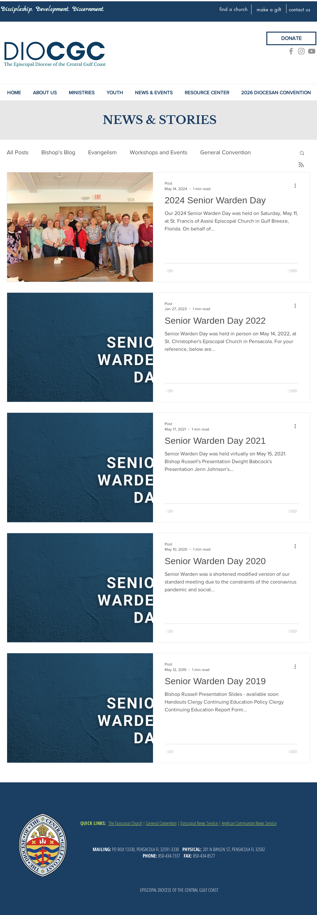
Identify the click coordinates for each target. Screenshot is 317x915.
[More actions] (297, 185)
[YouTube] (311, 51)
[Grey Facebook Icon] (291, 51)
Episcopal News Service (199, 823)
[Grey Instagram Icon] (301, 51)
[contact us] (299, 9)
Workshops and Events (158, 152)
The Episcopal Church (125, 823)
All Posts (17, 152)
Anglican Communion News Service (249, 823)
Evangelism (102, 152)
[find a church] (233, 9)
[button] (154, 92)
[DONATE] (291, 38)
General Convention (225, 152)
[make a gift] (269, 9)
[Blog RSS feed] (301, 165)
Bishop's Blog (58, 152)
